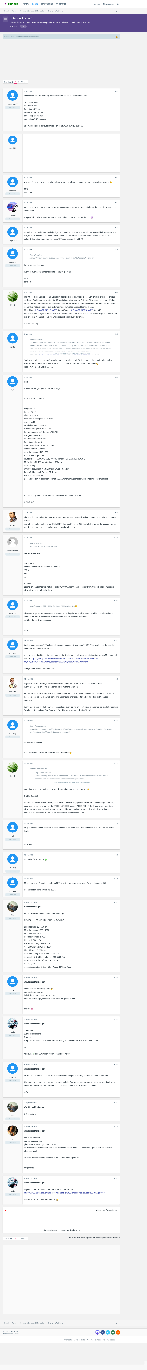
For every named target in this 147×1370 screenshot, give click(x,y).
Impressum (111, 1340)
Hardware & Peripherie (42, 22)
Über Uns (90, 1340)
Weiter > (24, 82)
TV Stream (61, 4)
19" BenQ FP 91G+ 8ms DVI (45, 310)
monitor (23, 26)
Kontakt (76, 1340)
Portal (26, 4)
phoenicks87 (74, 22)
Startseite (68, 1340)
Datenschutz (100, 1340)
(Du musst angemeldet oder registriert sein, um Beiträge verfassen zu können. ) (93, 1238)
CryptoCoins (47, 4)
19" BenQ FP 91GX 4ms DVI (81, 310)
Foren (35, 4)
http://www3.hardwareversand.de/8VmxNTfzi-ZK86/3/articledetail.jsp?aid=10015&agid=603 (64, 1193)
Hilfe (83, 1340)
